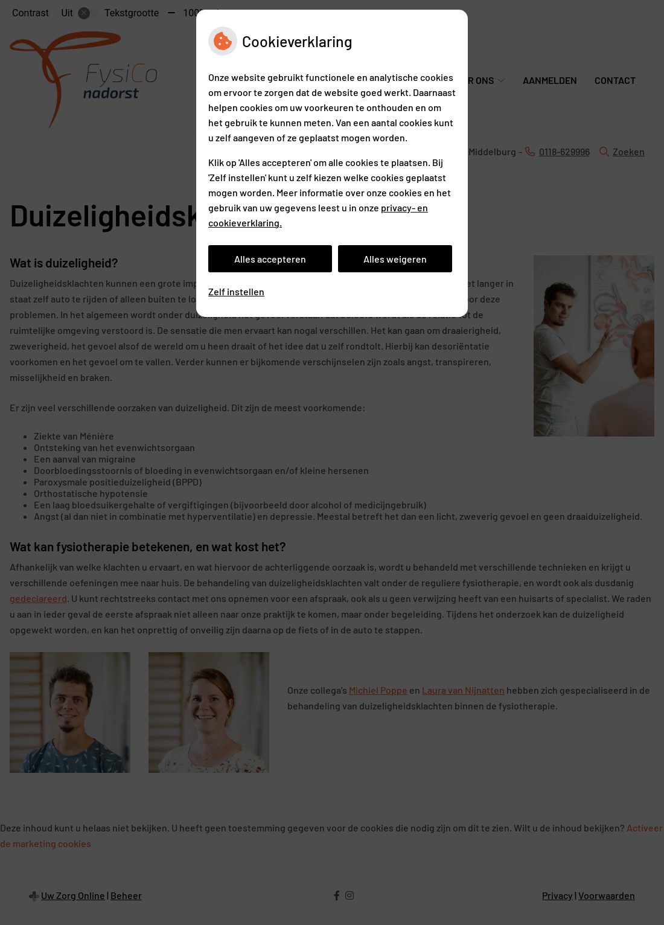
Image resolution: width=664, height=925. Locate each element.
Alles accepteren (270, 258)
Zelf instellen (236, 291)
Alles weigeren (395, 258)
